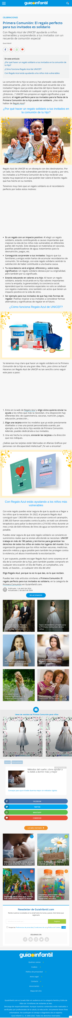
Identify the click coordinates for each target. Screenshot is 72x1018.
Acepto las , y (35, 927)
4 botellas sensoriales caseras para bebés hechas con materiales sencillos (51, 896)
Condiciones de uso (40, 927)
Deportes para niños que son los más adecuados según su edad (18, 897)
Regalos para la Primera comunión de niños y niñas (16, 662)
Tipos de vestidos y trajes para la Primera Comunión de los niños (52, 626)
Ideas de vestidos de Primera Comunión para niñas (36, 714)
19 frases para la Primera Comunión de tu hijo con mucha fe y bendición (16, 626)
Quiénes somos (34, 962)
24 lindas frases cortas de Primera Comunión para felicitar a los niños (50, 661)
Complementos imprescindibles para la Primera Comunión (15, 696)
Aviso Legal (34, 976)
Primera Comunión (12, 584)
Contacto (34, 981)
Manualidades (17, 762)
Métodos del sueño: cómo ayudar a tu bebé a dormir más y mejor (19, 863)
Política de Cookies (54, 927)
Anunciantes (34, 986)
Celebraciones (10, 17)
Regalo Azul (18, 103)
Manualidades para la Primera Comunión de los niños (52, 697)
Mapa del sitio (36, 991)
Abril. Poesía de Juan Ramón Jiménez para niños (51, 863)
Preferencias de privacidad (24, 927)
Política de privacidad (34, 972)
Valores (7, 762)
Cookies (34, 967)
